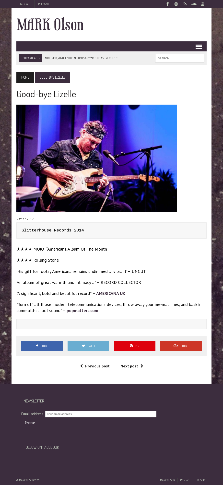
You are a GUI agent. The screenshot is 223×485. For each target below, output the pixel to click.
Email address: (33, 414)
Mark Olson (167, 480)
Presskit (43, 4)
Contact (25, 4)
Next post (131, 366)
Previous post (95, 366)
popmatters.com (82, 310)
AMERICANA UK (110, 293)
